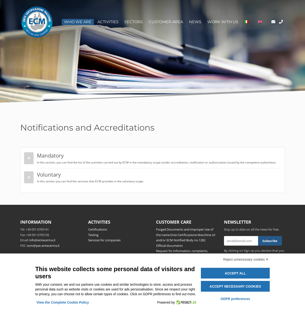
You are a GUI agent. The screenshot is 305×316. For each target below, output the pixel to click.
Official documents (169, 245)
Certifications (97, 229)
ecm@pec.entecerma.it (43, 245)
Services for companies (104, 240)
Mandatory (158, 158)
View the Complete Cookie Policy (62, 302)
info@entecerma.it (42, 240)
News (195, 22)
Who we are (78, 22)
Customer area (166, 22)
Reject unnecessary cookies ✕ (246, 259)
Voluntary (158, 177)
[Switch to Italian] (246, 22)
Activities (107, 22)
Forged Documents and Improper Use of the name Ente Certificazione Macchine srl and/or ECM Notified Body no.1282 (185, 234)
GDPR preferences (235, 299)
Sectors (133, 22)
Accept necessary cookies (235, 286)
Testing (93, 235)
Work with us (222, 22)
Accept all (235, 273)
